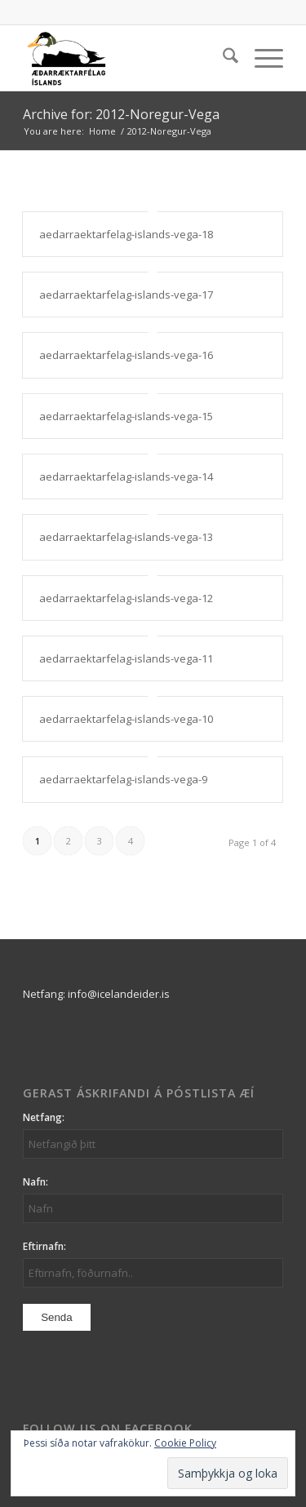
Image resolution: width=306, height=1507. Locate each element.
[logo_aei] (127, 58)
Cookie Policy (185, 1443)
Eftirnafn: (44, 1246)
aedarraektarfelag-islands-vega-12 (126, 598)
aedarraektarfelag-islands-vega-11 (126, 658)
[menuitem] (222, 58)
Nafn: (35, 1182)
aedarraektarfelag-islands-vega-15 (126, 416)
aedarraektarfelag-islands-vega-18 (126, 234)
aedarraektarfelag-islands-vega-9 (123, 779)
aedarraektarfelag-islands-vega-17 (126, 294)
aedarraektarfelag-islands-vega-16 (126, 355)
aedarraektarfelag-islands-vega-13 (126, 537)
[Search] (222, 58)
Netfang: (43, 1117)
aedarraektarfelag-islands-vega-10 (126, 718)
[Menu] (260, 58)
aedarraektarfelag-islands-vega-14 (126, 476)
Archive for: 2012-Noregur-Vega (121, 114)
